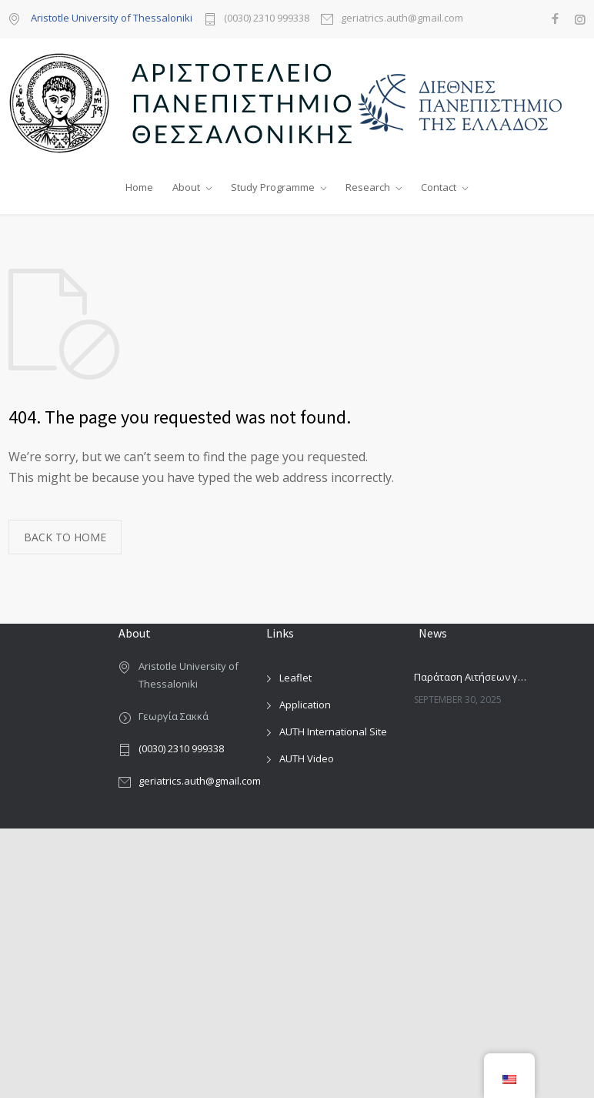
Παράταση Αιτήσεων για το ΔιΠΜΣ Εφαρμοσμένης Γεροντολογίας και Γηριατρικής (471, 677)
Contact (438, 187)
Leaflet (295, 678)
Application (305, 704)
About (186, 187)
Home (139, 187)
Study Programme (273, 187)
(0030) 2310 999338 (266, 19)
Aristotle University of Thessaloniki (111, 18)
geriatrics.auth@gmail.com (402, 19)
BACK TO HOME (65, 537)
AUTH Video (306, 758)
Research (367, 187)
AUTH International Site (333, 731)
